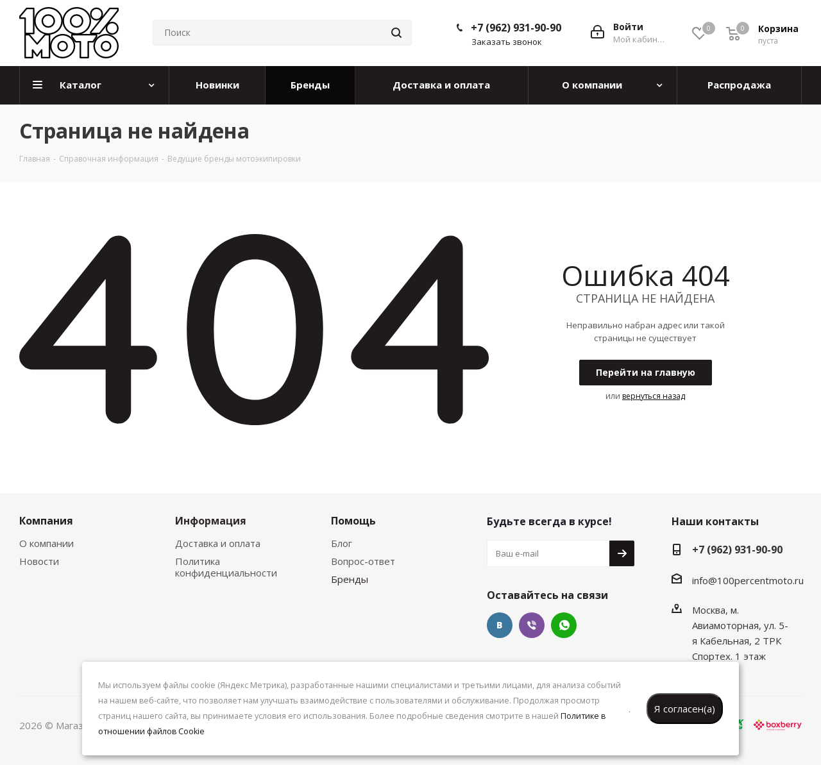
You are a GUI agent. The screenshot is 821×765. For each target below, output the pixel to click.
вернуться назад (653, 396)
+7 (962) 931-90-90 (516, 28)
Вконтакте (499, 625)
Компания (46, 521)
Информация (210, 521)
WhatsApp (564, 625)
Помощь (353, 521)
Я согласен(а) (684, 708)
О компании (46, 543)
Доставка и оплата (217, 543)
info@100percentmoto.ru (748, 580)
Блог (341, 543)
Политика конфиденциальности (226, 567)
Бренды (349, 579)
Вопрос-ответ (363, 561)
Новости (39, 561)
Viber (532, 625)
